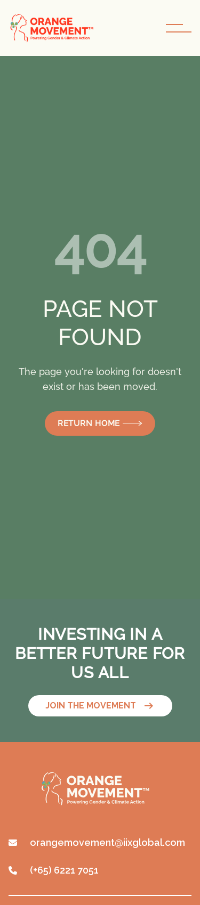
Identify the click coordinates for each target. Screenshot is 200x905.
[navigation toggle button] (178, 28)
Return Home (100, 423)
